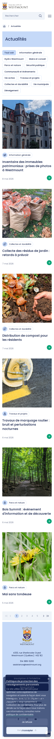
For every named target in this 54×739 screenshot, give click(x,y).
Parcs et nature (12, 65)
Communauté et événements (19, 71)
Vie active (9, 78)
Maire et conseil (37, 59)
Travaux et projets (29, 78)
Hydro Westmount (14, 59)
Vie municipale (41, 84)
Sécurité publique (35, 65)
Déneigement (11, 90)
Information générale (30, 52)
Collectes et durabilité (16, 84)
